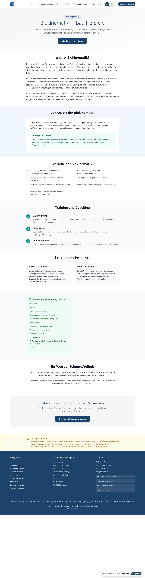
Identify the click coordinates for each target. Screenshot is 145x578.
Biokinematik (58, 468)
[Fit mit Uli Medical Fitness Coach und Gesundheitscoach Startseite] (12, 4)
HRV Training (58, 462)
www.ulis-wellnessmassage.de (107, 486)
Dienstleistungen (81, 4)
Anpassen (125, 574)
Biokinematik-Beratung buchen (72, 419)
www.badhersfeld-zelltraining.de (108, 476)
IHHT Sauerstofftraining (62, 465)
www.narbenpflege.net (104, 481)
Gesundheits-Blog (46, 4)
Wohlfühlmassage (60, 485)
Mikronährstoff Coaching (62, 475)
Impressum (14, 482)
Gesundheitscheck (63, 4)
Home (33, 4)
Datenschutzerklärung (18, 485)
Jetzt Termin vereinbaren (72, 41)
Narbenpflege (58, 478)
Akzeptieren (136, 574)
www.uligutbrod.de (103, 490)
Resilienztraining (59, 482)
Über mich (97, 4)
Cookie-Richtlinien (17, 488)
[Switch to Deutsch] (107, 4)
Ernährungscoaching (61, 472)
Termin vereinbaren (127, 4)
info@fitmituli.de (102, 472)
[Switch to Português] (112, 4)
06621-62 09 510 (102, 468)
